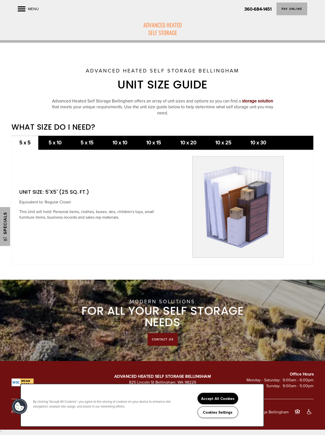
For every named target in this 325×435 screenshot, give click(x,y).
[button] (292, 9)
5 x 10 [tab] (54, 142)
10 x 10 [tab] (119, 142)
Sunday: (273, 385)
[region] (142, 405)
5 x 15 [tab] (86, 142)
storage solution (257, 101)
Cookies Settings (218, 412)
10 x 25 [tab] (223, 142)
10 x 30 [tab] (258, 142)
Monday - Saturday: (264, 380)
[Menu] (28, 9)
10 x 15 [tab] (153, 142)
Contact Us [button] (162, 339)
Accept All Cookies (218, 398)
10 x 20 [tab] (188, 142)
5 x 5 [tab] (24, 142)
